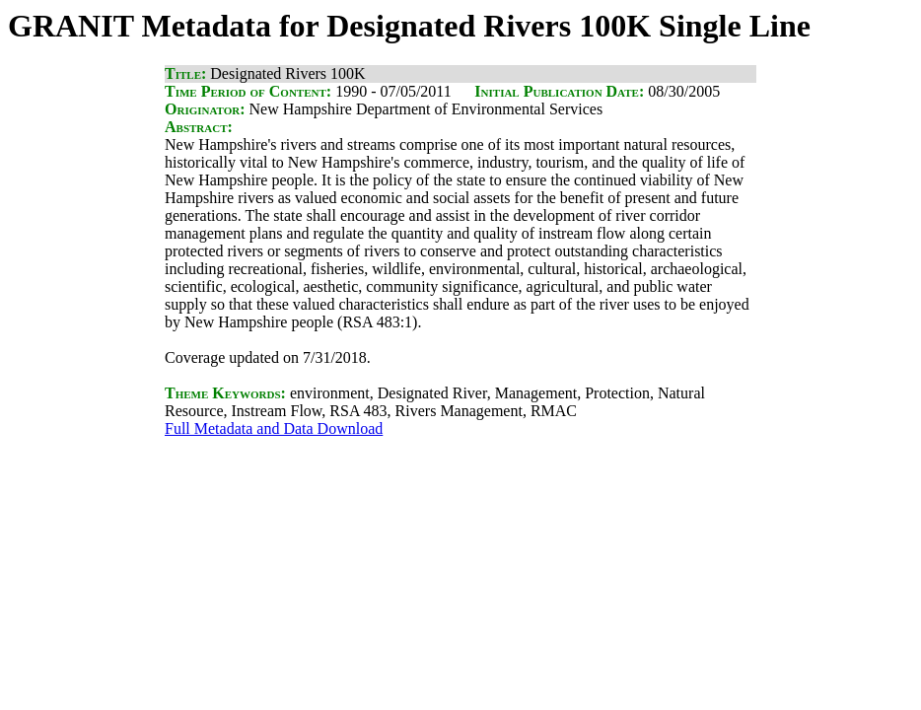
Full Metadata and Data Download (274, 428)
